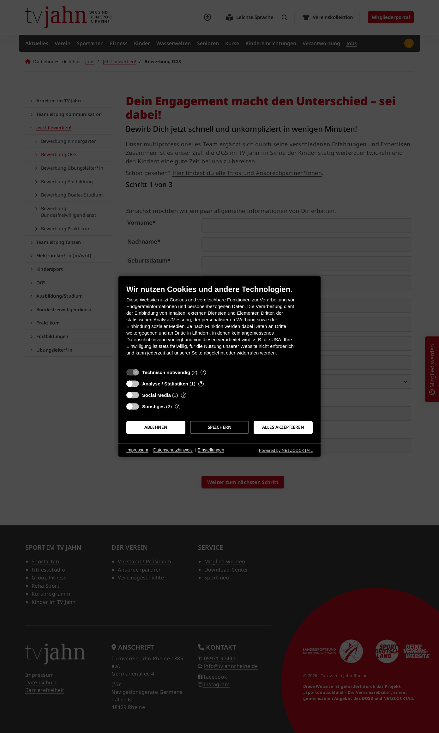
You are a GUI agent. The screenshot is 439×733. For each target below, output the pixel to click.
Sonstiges (153, 406)
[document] (219, 325)
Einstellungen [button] (211, 449)
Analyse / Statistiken (165, 383)
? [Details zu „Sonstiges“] (178, 406)
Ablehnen (155, 427)
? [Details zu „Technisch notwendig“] (203, 372)
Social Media (156, 395)
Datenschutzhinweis (173, 449)
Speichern (220, 427)
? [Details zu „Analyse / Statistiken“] (201, 383)
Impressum (137, 449)
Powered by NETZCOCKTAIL (286, 450)
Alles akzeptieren (283, 427)
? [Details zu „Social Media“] (184, 395)
